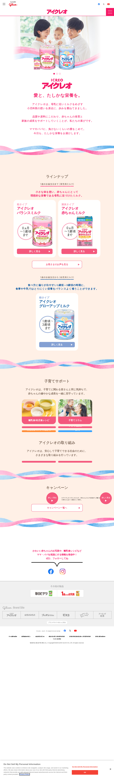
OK (85, 772)
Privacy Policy (24, 774)
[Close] (110, 769)
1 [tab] (54, 71)
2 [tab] (57, 71)
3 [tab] (60, 71)
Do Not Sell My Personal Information (85, 767)
